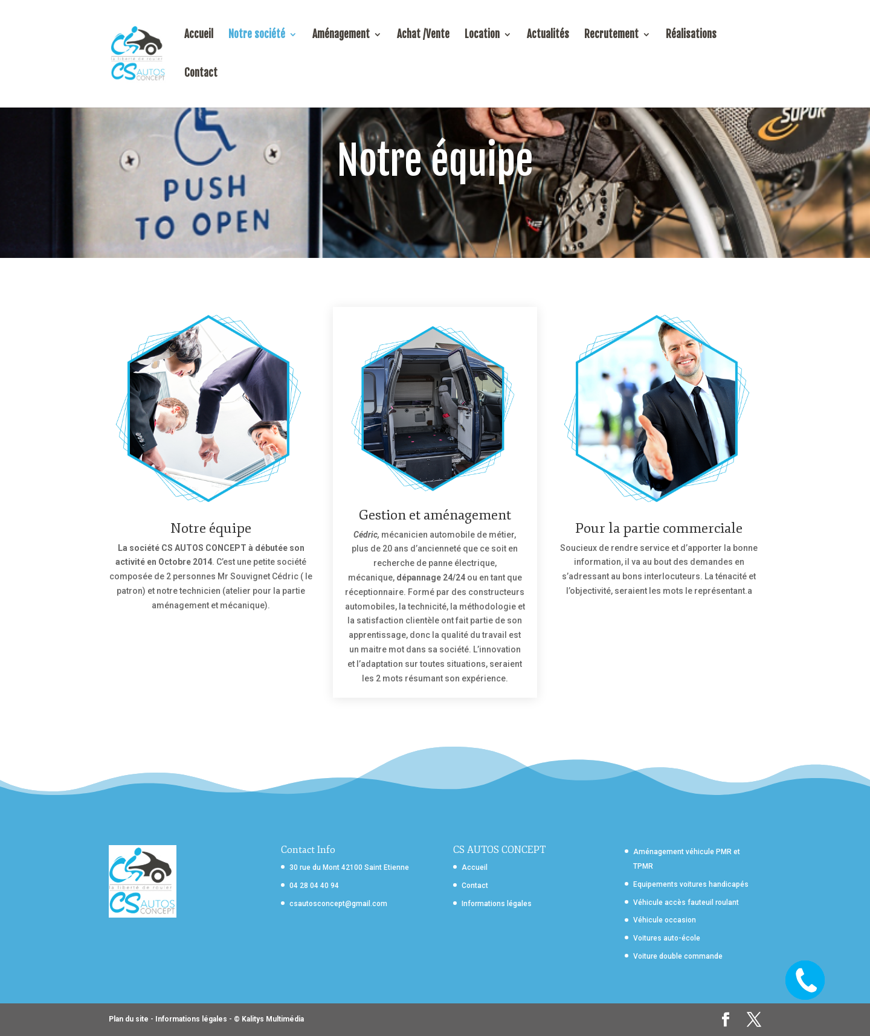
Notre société (256, 35)
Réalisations (691, 35)
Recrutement (611, 35)
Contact (201, 74)
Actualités (548, 35)
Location (482, 35)
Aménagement (341, 35)
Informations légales (497, 903)
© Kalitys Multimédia (269, 1019)
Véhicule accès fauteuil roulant (686, 902)
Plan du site (129, 1019)
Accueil (198, 35)
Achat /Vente (423, 35)
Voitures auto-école (666, 938)
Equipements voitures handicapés (691, 884)
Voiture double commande (678, 956)
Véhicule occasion (664, 920)
